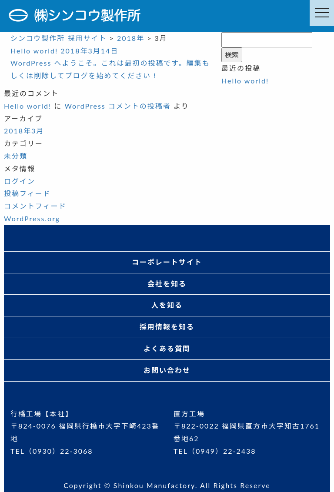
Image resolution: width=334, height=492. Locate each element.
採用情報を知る (167, 326)
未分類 (15, 156)
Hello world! (245, 80)
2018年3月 (24, 130)
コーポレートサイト (167, 262)
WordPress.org (32, 218)
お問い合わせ (167, 370)
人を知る (167, 305)
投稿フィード (27, 193)
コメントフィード (35, 206)
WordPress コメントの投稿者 (117, 106)
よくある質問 (167, 348)
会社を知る (167, 283)
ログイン (19, 181)
